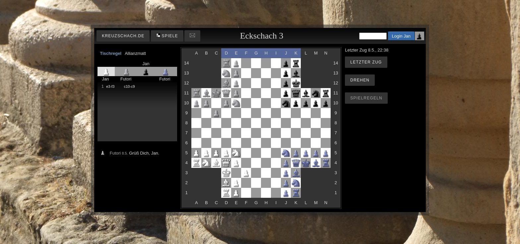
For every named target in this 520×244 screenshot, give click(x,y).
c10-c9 (129, 86)
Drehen (359, 80)
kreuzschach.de (123, 36)
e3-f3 (110, 86)
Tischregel (110, 53)
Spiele (167, 35)
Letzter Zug (366, 62)
